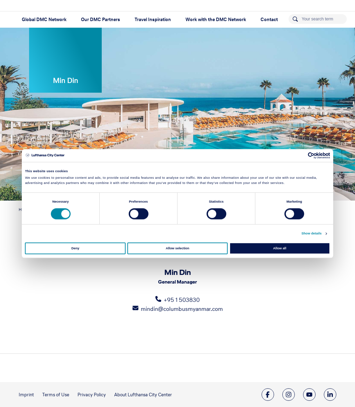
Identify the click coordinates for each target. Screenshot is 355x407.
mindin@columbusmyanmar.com (182, 309)
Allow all (279, 248)
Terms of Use (55, 394)
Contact (269, 19)
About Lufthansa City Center (143, 394)
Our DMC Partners (100, 19)
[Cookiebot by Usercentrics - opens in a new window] (300, 155)
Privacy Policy (92, 394)
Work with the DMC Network (215, 19)
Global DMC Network (44, 19)
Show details (311, 233)
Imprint (26, 394)
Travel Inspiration (153, 19)
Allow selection (177, 248)
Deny (75, 248)
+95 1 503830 (182, 300)
